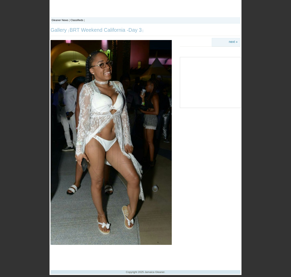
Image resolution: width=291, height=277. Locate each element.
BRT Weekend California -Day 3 (106, 30)
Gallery (59, 30)
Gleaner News (60, 20)
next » (233, 41)
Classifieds (77, 20)
